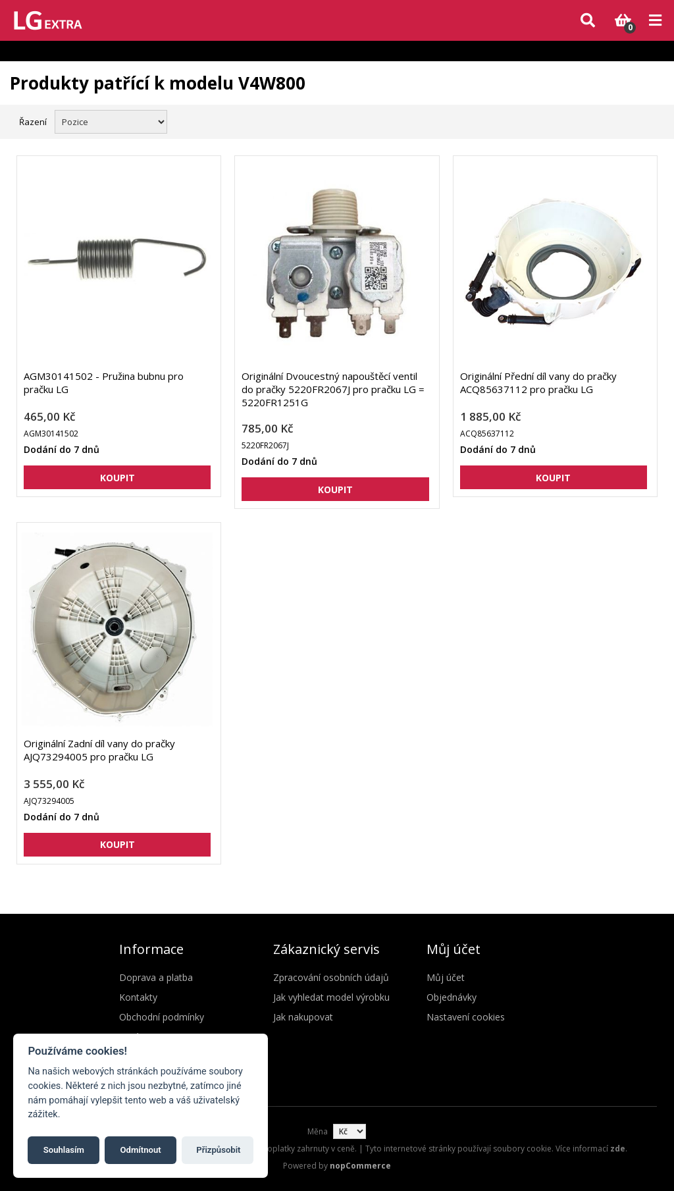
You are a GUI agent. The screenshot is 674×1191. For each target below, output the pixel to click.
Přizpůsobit (218, 1150)
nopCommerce (360, 1165)
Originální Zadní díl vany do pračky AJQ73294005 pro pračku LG (99, 750)
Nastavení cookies (466, 1017)
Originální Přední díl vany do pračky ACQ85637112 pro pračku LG (538, 382)
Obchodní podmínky (161, 1017)
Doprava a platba (156, 977)
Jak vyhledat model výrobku (331, 997)
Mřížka (626, 120)
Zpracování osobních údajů (331, 977)
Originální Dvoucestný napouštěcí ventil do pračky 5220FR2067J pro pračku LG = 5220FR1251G (333, 389)
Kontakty (138, 997)
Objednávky (452, 997)
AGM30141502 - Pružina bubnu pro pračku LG (104, 382)
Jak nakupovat (303, 1017)
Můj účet (446, 977)
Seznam (650, 120)
